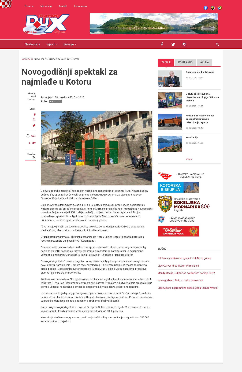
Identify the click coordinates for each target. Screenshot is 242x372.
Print (33, 136)
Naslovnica (32, 44)
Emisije (69, 44)
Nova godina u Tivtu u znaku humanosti (180, 280)
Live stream (205, 7)
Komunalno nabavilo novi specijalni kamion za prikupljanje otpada (200, 119)
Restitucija (192, 137)
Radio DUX (55, 101)
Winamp (212, 7)
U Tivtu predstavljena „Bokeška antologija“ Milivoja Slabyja (203, 97)
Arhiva (204, 62)
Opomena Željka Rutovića (200, 72)
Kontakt (63, 6)
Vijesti (50, 44)
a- (30, 143)
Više (188, 159)
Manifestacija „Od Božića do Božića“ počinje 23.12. (186, 273)
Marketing (46, 6)
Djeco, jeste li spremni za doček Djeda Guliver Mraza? (188, 288)
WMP (219, 7)
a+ (34, 142)
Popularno (185, 62)
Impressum (80, 6)
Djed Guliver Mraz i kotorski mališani (178, 265)
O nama (29, 6)
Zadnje (166, 62)
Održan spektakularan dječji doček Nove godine (184, 258)
